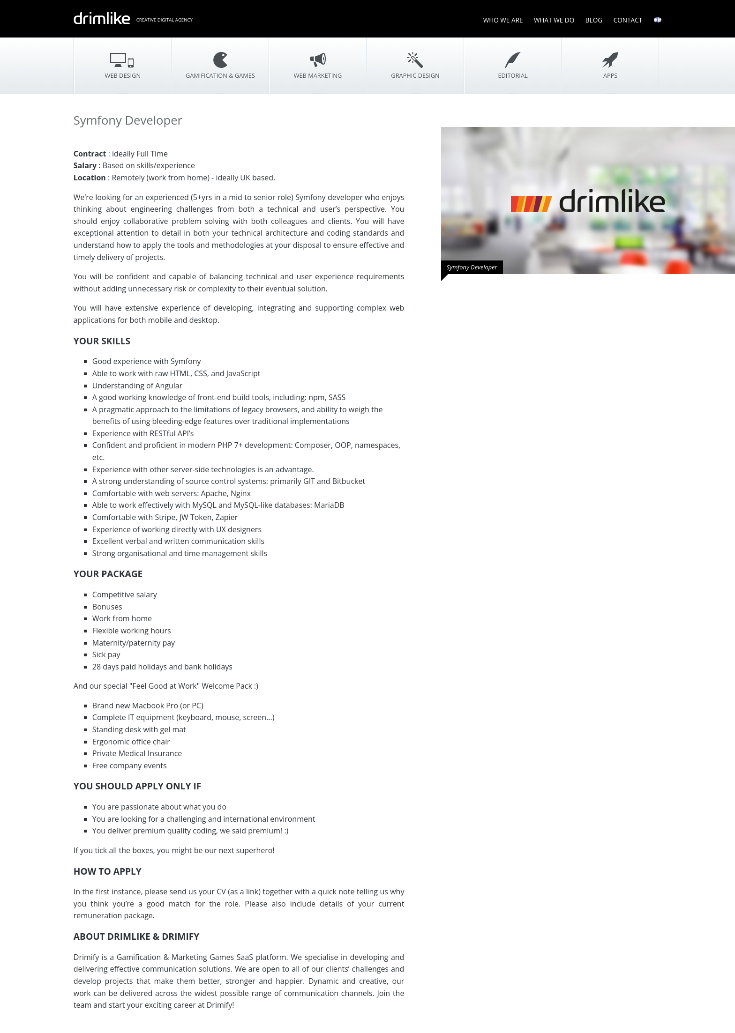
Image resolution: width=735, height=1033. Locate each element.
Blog (593, 19)
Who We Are (503, 19)
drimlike (102, 18)
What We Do (554, 19)
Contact (628, 19)
